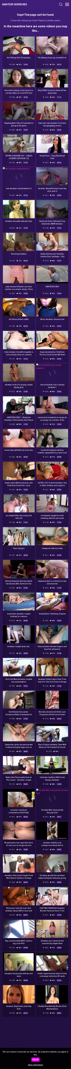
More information (35, 1065)
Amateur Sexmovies (14, 4)
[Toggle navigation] (67, 4)
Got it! (35, 1059)
